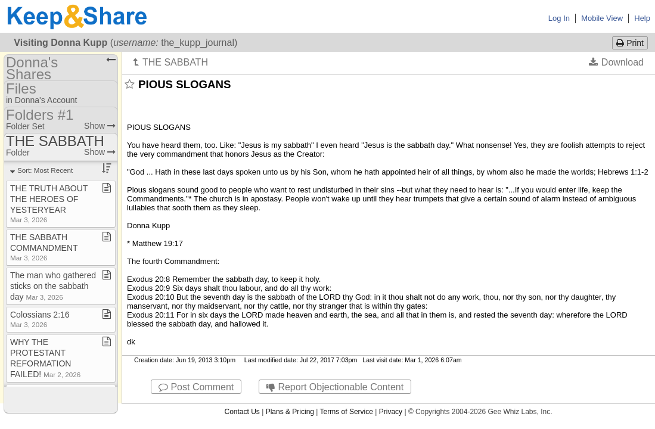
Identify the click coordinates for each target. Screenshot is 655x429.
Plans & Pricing (290, 404)
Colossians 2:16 (40, 319)
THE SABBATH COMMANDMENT (43, 247)
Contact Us (241, 404)
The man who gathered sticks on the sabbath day (53, 286)
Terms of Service (346, 404)
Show (100, 125)
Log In (559, 18)
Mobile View (602, 18)
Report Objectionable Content (334, 387)
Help (642, 18)
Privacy (390, 404)
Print (630, 43)
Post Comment (196, 387)
